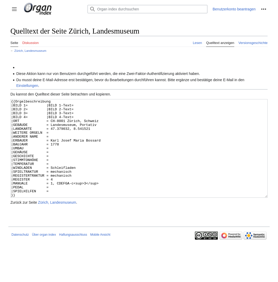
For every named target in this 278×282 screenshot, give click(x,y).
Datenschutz (20, 254)
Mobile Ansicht (100, 254)
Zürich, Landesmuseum (30, 50)
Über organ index (44, 254)
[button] (14, 9)
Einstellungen (27, 86)
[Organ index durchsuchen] (147, 9)
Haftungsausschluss (73, 254)
